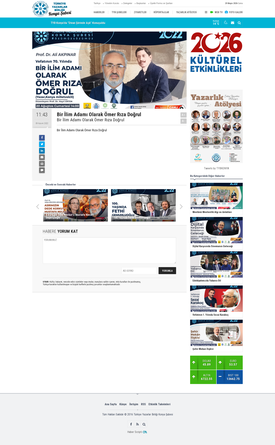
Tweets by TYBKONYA (216, 168)
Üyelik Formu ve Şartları (161, 3)
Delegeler (127, 3)
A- (183, 121)
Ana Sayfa (111, 404)
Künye (123, 404)
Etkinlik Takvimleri (159, 404)
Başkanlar (141, 3)
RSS (143, 404)
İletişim (133, 404)
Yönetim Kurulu (112, 3)
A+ (183, 115)
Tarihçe (97, 3)
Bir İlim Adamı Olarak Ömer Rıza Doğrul (90, 120)
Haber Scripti (134, 432)
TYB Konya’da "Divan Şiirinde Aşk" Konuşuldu (78, 23)
